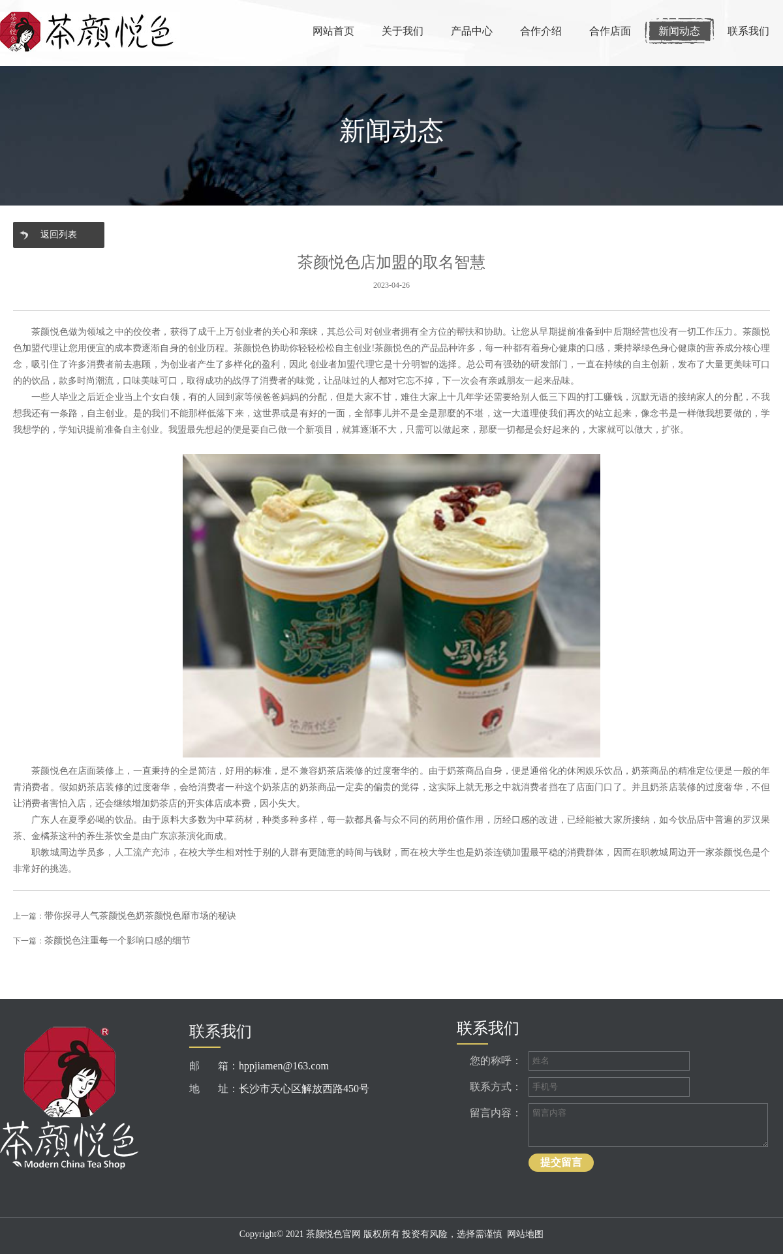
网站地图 (525, 1234)
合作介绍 (541, 31)
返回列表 (58, 234)
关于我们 (402, 31)
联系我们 (748, 31)
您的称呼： (496, 1060)
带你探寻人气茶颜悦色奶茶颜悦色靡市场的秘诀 (140, 916)
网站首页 (333, 31)
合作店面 (610, 31)
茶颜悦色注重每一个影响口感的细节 (117, 940)
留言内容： (496, 1112)
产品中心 (472, 31)
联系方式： (496, 1086)
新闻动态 (679, 31)
